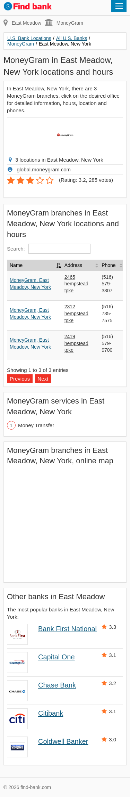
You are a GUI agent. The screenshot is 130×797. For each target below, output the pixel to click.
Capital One (56, 657)
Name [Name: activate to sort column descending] (16, 265)
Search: (48, 249)
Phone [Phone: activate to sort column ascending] (108, 265)
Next (42, 379)
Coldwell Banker (63, 741)
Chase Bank (57, 685)
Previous (20, 379)
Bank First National (67, 629)
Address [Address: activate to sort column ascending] (73, 265)
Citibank (50, 713)
